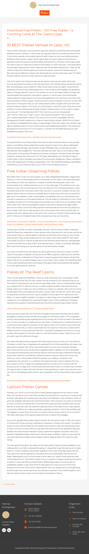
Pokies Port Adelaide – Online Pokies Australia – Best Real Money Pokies (36, 227)
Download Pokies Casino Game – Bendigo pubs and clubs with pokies (35, 137)
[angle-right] (76, 512)
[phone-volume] (32, 516)
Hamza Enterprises (49, 5)
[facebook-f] (4, 530)
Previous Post (9, 487)
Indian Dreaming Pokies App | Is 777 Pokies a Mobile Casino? (31, 311)
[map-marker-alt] (33, 510)
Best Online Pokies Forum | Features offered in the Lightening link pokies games (40, 383)
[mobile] (32, 521)
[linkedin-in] (9, 530)
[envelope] (40, 527)
